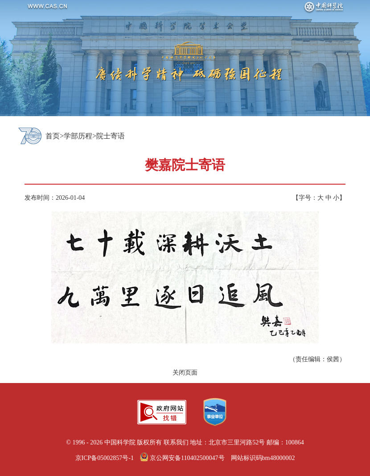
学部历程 (78, 136)
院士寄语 (110, 136)
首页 (52, 136)
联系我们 (176, 442)
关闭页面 (185, 372)
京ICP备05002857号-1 (104, 458)
